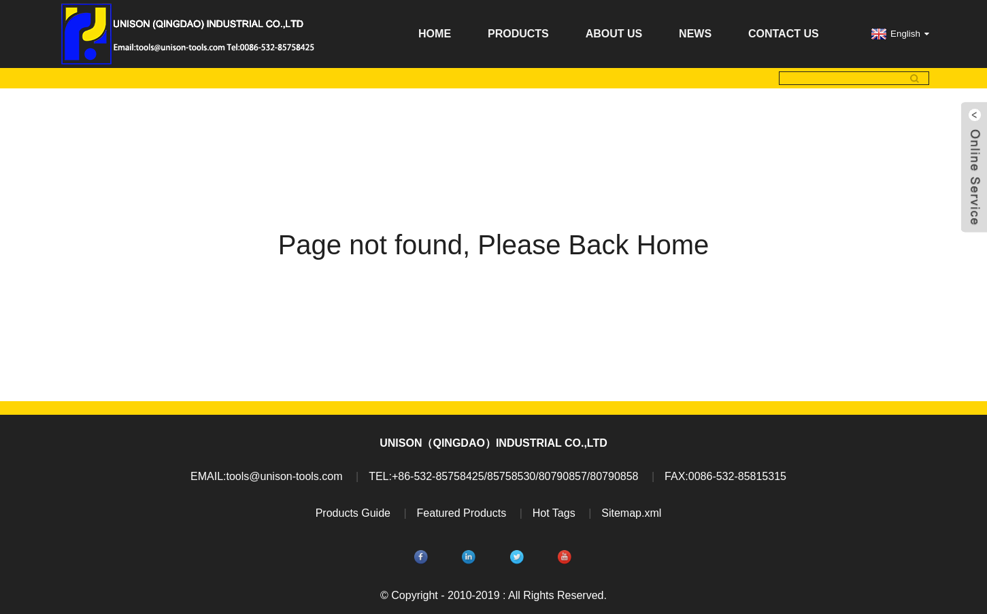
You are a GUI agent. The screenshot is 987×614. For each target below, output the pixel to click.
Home (434, 33)
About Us (614, 33)
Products (518, 33)
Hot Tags (554, 513)
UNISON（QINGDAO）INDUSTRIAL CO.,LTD (493, 443)
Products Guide (353, 513)
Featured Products (462, 513)
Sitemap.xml (631, 513)
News (695, 33)
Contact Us (783, 33)
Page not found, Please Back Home (493, 245)
